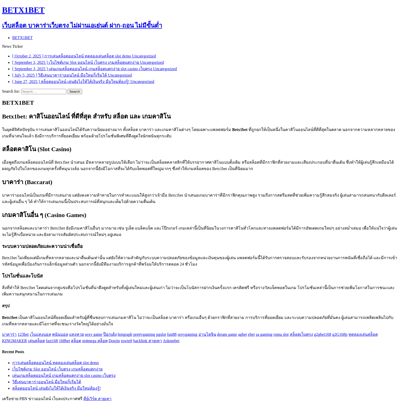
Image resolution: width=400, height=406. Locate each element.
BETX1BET (22, 37)
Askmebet (171, 341)
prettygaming (144, 334)
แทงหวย (76, 334)
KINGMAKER (14, 341)
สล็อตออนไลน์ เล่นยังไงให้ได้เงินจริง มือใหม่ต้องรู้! (56, 388)
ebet (251, 334)
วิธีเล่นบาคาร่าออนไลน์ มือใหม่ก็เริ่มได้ (46, 382)
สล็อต (76, 341)
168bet (64, 341)
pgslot (161, 334)
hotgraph (125, 334)
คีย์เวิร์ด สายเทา (97, 399)
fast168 (52, 341)
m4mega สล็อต (94, 341)
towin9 (126, 341)
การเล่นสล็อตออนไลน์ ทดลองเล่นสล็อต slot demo (55, 363)
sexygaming (187, 334)
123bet (23, 334)
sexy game (93, 334)
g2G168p (339, 334)
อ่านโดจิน (207, 334)
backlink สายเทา (147, 341)
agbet (242, 334)
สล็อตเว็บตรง (301, 334)
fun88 (172, 334)
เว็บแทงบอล (40, 334)
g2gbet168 (322, 334)
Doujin (114, 341)
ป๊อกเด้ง (110, 334)
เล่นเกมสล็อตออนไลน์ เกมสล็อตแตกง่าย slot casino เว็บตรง (64, 375)
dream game (227, 334)
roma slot (281, 334)
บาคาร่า (9, 334)
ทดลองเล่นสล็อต (363, 334)
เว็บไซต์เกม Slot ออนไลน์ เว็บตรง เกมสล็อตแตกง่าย (57, 369)
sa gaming (264, 334)
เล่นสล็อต (36, 341)
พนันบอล (60, 334)
